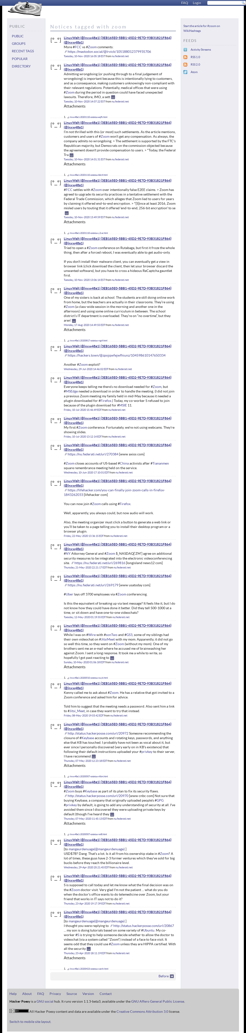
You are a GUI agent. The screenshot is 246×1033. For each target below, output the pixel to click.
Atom (194, 72)
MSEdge (72, 391)
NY (68, 553)
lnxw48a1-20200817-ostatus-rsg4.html (88, 340)
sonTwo (111, 635)
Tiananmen (160, 463)
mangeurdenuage (81, 849)
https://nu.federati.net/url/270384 (93, 454)
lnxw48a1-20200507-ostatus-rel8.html (88, 834)
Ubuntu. (149, 930)
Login (197, 3)
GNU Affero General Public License (157, 1001)
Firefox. (106, 401)
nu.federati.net (120, 56)
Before (164, 976)
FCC (78, 47)
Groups (18, 44)
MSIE (123, 405)
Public (18, 36)
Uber (69, 594)
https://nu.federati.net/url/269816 (99, 563)
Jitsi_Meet (77, 711)
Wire (92, 635)
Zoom (92, 47)
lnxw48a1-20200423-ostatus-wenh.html (89, 969)
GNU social (44, 1001)
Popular (20, 59)
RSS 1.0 (195, 57)
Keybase (87, 738)
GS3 (129, 635)
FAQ (184, 3)
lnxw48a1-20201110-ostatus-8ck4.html (89, 175)
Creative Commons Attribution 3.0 (142, 1011)
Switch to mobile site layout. (30, 1022)
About (27, 994)
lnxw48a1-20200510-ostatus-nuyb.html (89, 678)
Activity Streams (201, 49)
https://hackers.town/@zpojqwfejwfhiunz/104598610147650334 (117, 355)
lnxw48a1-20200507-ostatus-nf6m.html (89, 776)
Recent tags (23, 51)
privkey (146, 752)
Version (88, 994)
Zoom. (114, 693)
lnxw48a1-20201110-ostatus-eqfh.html (88, 117)
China (124, 463)
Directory (21, 66)
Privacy (55, 994)
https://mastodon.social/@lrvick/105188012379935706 (109, 52)
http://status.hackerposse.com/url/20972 (98, 733)
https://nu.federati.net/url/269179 (93, 585)
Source (71, 994)
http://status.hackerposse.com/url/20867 (143, 926)
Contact (106, 994)
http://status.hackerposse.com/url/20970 (98, 796)
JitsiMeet (108, 639)
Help (13, 994)
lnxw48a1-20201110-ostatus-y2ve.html (89, 233)
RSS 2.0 (195, 64)
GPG (160, 800)
